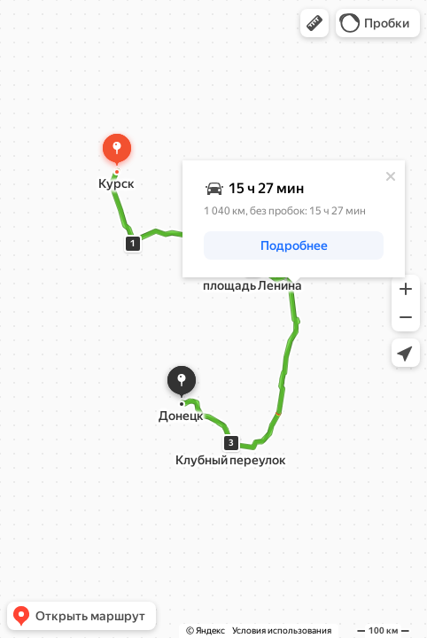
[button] (314, 23)
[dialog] (293, 218)
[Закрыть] (391, 176)
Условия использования (281, 630)
